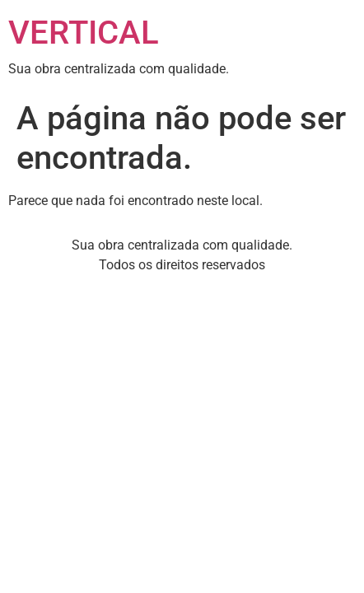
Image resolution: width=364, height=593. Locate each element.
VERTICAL (83, 32)
